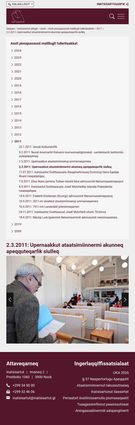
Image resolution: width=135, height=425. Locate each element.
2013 (17, 127)
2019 (17, 85)
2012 (17, 134)
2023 (17, 57)
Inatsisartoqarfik (113, 4)
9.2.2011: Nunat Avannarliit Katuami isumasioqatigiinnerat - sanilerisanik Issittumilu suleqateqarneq (71, 154)
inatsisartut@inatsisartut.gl (34, 398)
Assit (43, 28)
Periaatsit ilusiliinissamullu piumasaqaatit (96, 398)
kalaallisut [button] (19, 4)
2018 (17, 92)
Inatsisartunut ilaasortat (110, 392)
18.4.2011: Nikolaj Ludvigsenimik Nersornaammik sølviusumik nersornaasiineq (68, 217)
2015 (17, 113)
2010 (17, 224)
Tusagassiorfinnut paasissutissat (103, 404)
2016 (17, 106)
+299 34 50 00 (24, 385)
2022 (17, 64)
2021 (17, 71)
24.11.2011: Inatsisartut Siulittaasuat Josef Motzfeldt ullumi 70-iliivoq (62, 212)
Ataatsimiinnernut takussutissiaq (103, 385)
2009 (17, 231)
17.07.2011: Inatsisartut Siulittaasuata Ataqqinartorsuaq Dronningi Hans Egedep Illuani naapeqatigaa (69, 174)
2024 (17, 50)
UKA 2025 (121, 373)
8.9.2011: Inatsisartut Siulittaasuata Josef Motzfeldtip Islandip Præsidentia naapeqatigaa (65, 188)
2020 (17, 78)
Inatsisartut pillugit (27, 28)
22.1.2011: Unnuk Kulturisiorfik (38, 147)
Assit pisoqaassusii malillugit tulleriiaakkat (71, 28)
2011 (99, 28)
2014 (17, 120)
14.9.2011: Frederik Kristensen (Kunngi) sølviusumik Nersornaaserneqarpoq (65, 196)
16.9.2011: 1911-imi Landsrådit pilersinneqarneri (49, 206)
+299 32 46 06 (24, 392)
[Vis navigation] (120, 16)
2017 (17, 99)
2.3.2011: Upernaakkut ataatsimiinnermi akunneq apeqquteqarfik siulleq (65, 167)
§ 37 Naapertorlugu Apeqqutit (105, 379)
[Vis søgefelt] (112, 16)
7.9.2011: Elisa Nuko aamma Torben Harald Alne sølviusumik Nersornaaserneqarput (71, 181)
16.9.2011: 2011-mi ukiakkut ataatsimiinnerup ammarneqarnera (58, 201)
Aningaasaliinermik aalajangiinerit (102, 410)
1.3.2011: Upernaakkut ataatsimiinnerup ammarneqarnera (55, 161)
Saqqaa (10, 28)
